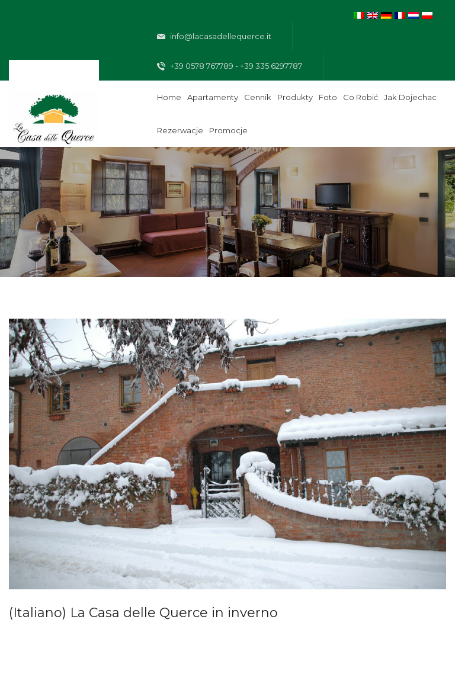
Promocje (228, 130)
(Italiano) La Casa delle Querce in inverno (143, 613)
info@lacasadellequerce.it (214, 36)
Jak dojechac (410, 97)
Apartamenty (212, 97)
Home (169, 97)
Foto (328, 97)
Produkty (295, 97)
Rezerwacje (180, 130)
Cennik (257, 97)
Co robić (360, 97)
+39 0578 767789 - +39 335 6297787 (229, 66)
